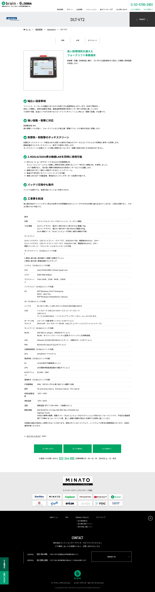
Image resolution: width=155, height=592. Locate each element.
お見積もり (148, 9)
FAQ (66, 517)
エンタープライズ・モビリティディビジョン (89, 583)
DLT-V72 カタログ (34, 436)
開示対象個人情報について (85, 527)
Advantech (51, 29)
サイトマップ (100, 517)
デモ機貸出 (135, 9)
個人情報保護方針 (83, 521)
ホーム (27, 29)
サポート (70, 9)
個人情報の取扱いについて (85, 524)
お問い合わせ (121, 9)
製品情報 (60, 9)
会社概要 (79, 9)
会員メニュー (54, 517)
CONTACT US (111, 556)
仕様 (77, 40)
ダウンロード (106, 9)
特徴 (62, 40)
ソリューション (91, 9)
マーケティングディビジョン (61, 583)
